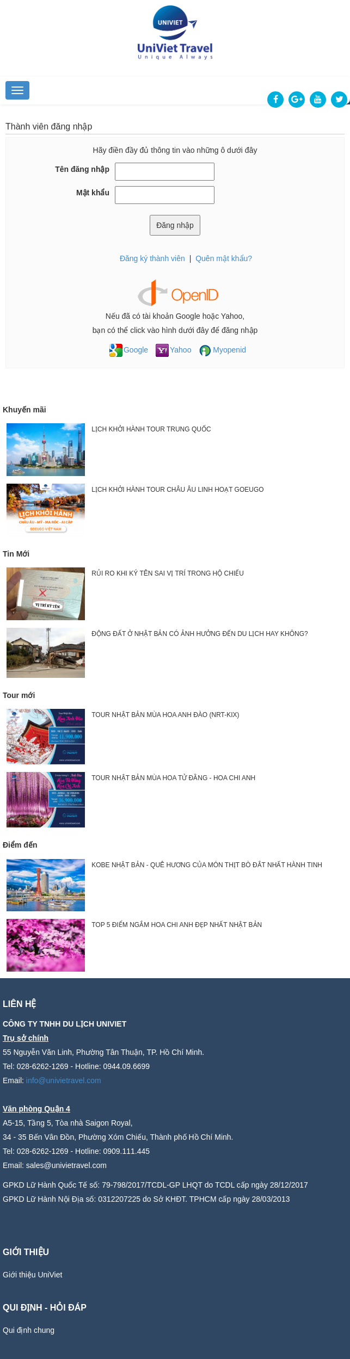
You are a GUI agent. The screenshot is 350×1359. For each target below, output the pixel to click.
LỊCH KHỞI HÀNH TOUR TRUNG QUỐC (151, 429)
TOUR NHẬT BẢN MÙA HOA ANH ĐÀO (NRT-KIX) (165, 715)
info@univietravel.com (63, 1080)
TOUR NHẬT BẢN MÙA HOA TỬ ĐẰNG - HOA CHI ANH (173, 778)
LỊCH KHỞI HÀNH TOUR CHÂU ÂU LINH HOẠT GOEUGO (177, 489)
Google (128, 349)
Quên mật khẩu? (223, 258)
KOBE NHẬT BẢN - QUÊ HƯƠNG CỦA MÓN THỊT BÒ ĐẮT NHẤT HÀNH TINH (206, 865)
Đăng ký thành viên (152, 258)
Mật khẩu (92, 192)
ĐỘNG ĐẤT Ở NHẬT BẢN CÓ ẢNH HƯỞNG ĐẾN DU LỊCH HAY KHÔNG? (199, 634)
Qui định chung (28, 1330)
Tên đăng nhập (82, 169)
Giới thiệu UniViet (32, 1274)
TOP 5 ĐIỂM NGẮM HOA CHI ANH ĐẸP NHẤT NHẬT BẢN (176, 925)
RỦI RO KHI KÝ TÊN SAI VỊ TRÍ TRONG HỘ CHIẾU (167, 573)
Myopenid (222, 349)
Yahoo (173, 349)
